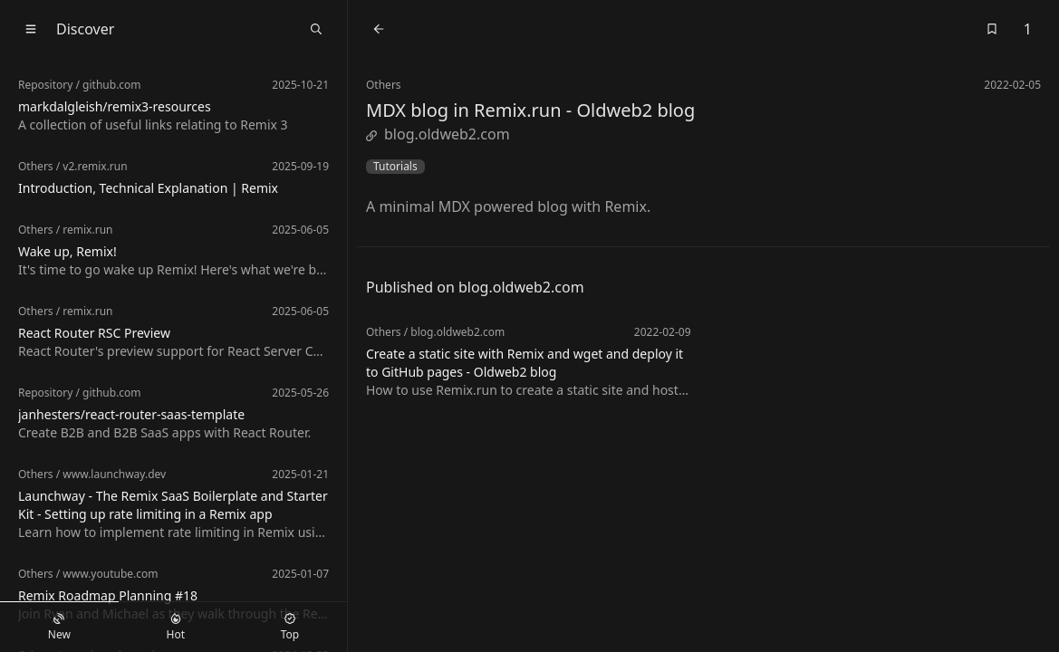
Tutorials (395, 166)
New (59, 627)
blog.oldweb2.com (438, 134)
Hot (176, 627)
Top (290, 627)
